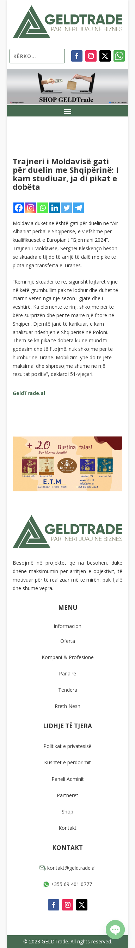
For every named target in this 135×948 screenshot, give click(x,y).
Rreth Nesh (67, 706)
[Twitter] (66, 207)
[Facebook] (18, 207)
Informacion (67, 626)
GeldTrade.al (29, 393)
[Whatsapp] (42, 207)
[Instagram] (30, 207)
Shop (67, 811)
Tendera (67, 689)
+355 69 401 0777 (67, 884)
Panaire (67, 673)
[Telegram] (78, 207)
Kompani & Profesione (68, 657)
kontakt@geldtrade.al (67, 867)
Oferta (67, 641)
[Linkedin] (54, 207)
